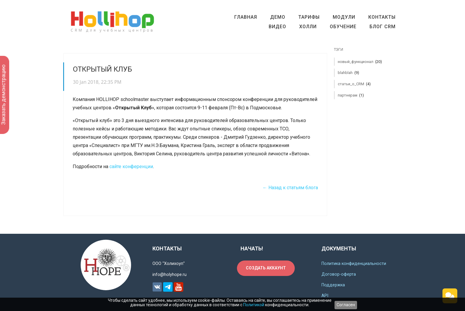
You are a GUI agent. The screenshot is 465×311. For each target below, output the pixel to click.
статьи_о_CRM (354, 84)
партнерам (351, 95)
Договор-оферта (338, 274)
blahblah (348, 72)
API (324, 295)
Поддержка (333, 285)
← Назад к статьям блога (290, 187)
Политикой (253, 304)
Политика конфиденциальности (353, 263)
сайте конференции (131, 166)
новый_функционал (360, 61)
